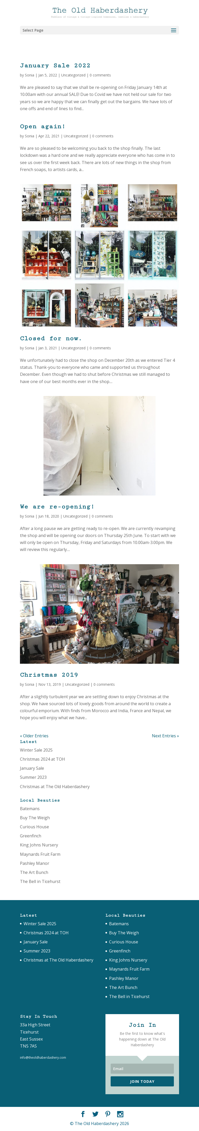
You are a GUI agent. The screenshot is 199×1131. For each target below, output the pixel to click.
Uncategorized (73, 75)
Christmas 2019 (49, 674)
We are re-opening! (57, 506)
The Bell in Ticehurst (40, 881)
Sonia (29, 75)
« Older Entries (34, 736)
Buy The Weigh (35, 818)
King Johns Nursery (39, 845)
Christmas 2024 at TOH (42, 759)
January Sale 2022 (55, 65)
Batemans (30, 808)
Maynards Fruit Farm (40, 854)
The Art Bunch (34, 872)
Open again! (43, 126)
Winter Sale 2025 (36, 750)
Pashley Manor (34, 863)
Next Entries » (165, 736)
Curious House (34, 827)
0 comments (100, 75)
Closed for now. (51, 338)
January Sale (32, 768)
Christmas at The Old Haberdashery (55, 786)
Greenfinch (30, 836)
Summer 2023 (33, 777)
